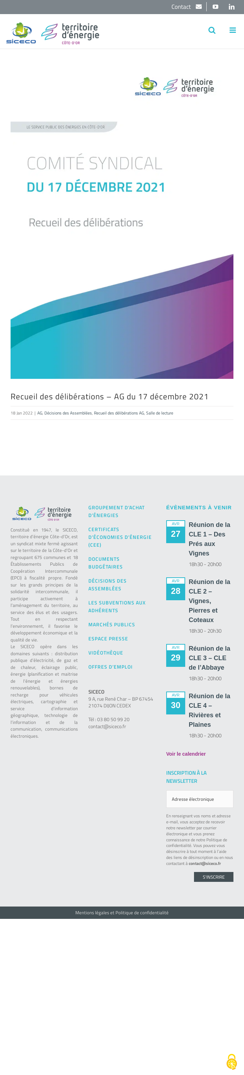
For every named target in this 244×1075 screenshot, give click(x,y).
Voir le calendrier (186, 754)
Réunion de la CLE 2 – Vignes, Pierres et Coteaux (209, 601)
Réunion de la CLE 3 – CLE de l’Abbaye (209, 658)
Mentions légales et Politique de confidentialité (122, 912)
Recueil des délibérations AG (119, 413)
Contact (181, 6)
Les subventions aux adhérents (117, 606)
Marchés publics (111, 624)
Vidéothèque (105, 652)
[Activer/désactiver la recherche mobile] (211, 30)
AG (39, 413)
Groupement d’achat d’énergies (116, 511)
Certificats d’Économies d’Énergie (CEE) (120, 537)
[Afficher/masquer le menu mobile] (233, 30)
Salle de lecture (159, 413)
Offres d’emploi (110, 666)
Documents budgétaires (105, 562)
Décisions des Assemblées (68, 413)
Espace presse (108, 638)
